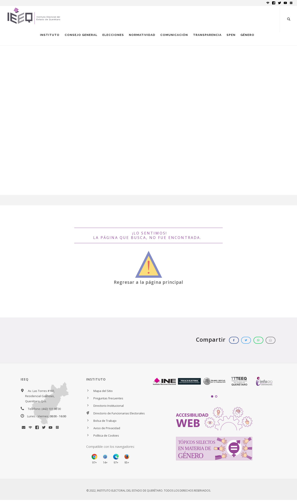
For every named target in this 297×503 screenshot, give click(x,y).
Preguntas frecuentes (108, 403)
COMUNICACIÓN (173, 37)
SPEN (230, 37)
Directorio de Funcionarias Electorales (119, 418)
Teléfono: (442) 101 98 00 (44, 413)
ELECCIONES (111, 37)
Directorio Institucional (108, 411)
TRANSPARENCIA (206, 37)
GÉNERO (247, 37)
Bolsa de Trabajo (105, 425)
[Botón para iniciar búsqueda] (288, 19)
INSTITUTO (46, 37)
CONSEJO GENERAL (78, 37)
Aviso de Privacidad (106, 433)
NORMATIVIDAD (140, 37)
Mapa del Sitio (103, 396)
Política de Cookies (106, 440)
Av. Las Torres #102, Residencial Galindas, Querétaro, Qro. (40, 401)
